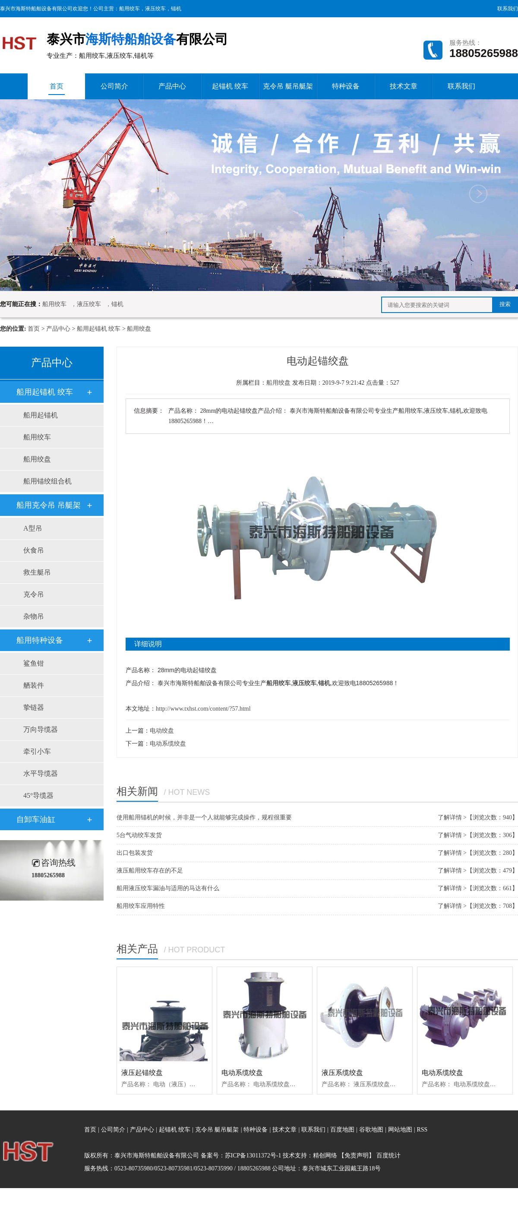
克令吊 (33, 594)
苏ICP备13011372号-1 (253, 1155)
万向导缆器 (40, 729)
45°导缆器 (38, 795)
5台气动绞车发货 (139, 835)
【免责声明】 (356, 1155)
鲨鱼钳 (33, 663)
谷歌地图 (371, 1129)
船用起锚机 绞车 (99, 329)
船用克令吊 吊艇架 (48, 505)
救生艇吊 (37, 572)
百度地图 (342, 1129)
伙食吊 (33, 550)
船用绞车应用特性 (141, 906)
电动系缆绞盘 (168, 743)
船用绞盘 (139, 329)
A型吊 (32, 528)
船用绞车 (129, 9)
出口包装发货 (135, 853)
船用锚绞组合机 (47, 481)
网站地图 (401, 1129)
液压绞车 (155, 9)
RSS (422, 1129)
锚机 (176, 9)
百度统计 (388, 1155)
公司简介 (114, 86)
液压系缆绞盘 (342, 1072)
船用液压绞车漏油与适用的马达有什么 (168, 888)
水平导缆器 (40, 773)
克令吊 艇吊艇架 (288, 86)
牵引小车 (37, 751)
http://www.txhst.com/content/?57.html (203, 708)
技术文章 (403, 86)
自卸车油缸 (35, 819)
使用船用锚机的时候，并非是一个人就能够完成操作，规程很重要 (204, 817)
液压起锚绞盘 (142, 1072)
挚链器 (33, 707)
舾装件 (33, 685)
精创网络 (325, 1155)
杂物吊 (33, 616)
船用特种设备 (39, 640)
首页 (56, 88)
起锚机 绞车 (230, 86)
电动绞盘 (162, 730)
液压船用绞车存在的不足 (150, 870)
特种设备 (346, 86)
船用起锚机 (40, 415)
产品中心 (172, 86)
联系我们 (507, 9)
